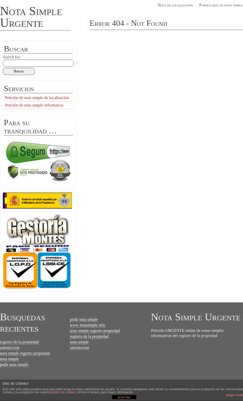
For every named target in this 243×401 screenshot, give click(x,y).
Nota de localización (175, 5)
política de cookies (63, 392)
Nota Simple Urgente (31, 16)
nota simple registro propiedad (25, 353)
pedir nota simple (14, 364)
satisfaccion (9, 347)
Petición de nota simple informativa (34, 105)
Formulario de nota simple (221, 5)
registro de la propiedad (19, 342)
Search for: (12, 57)
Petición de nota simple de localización (37, 98)
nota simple (9, 359)
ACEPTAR (123, 397)
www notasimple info (87, 325)
